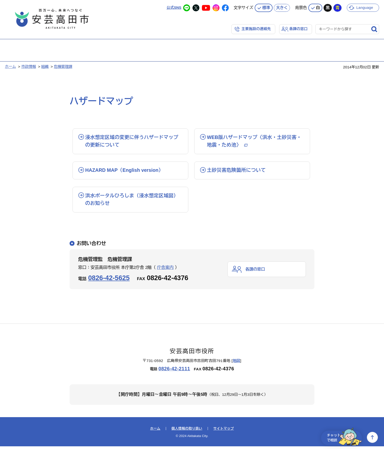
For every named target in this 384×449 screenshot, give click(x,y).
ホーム (10, 66)
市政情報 (28, 66)
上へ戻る (372, 437)
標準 (266, 7)
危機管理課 (63, 66)
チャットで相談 (343, 437)
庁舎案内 (165, 270)
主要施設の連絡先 (256, 28)
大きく (282, 7)
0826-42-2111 (174, 371)
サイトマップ (223, 431)
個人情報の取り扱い (186, 431)
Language (365, 7)
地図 (236, 363)
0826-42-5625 (109, 280)
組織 (44, 66)
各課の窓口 (298, 28)
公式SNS (173, 7)
